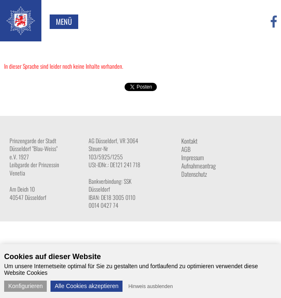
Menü (64, 21)
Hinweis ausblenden (150, 286)
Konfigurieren (25, 286)
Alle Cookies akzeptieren (86, 286)
